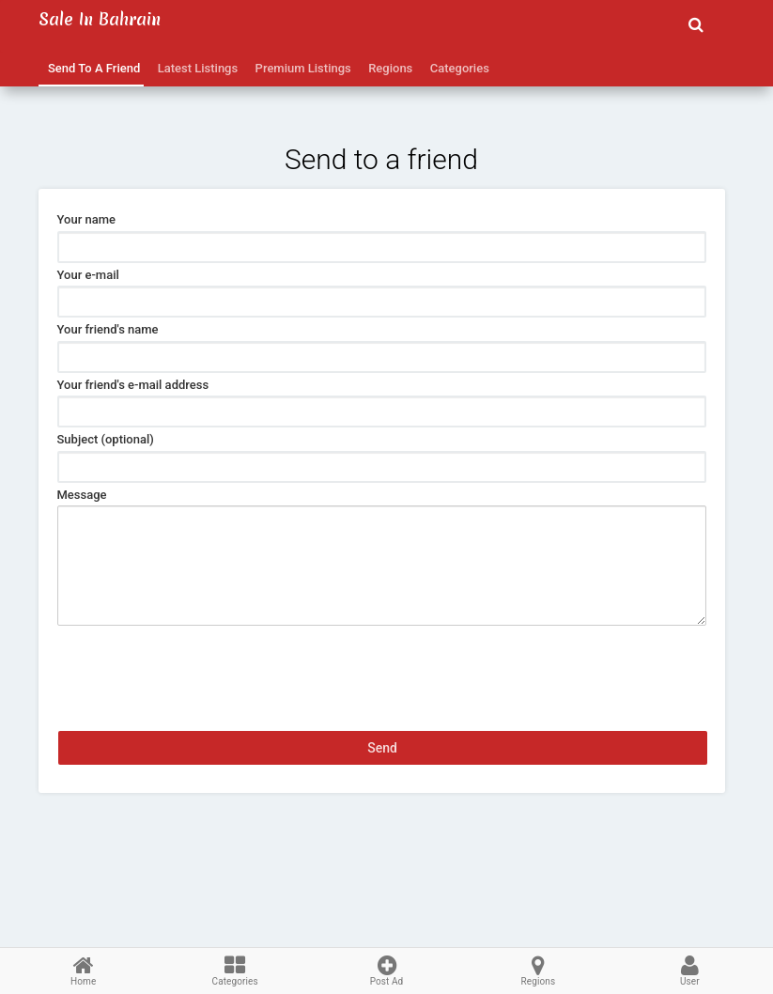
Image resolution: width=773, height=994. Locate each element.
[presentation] (200, 662)
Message (82, 495)
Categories (456, 68)
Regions (388, 68)
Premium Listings (300, 68)
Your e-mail (88, 275)
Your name (86, 219)
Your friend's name (108, 329)
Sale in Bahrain (100, 19)
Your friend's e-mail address (133, 385)
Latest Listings (194, 68)
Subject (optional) (105, 439)
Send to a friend (91, 68)
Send (382, 747)
